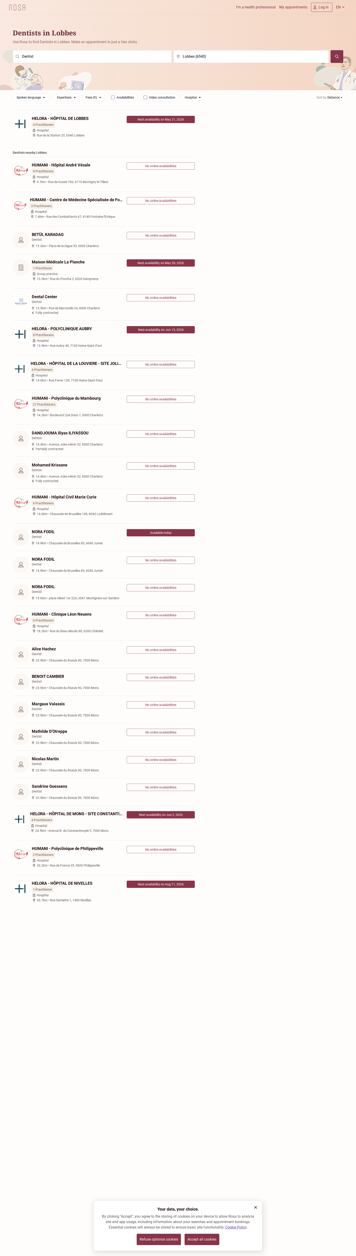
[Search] (337, 56)
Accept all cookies (202, 1239)
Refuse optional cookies (159, 1239)
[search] (92, 56)
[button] (255, 1207)
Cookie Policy (236, 1227)
